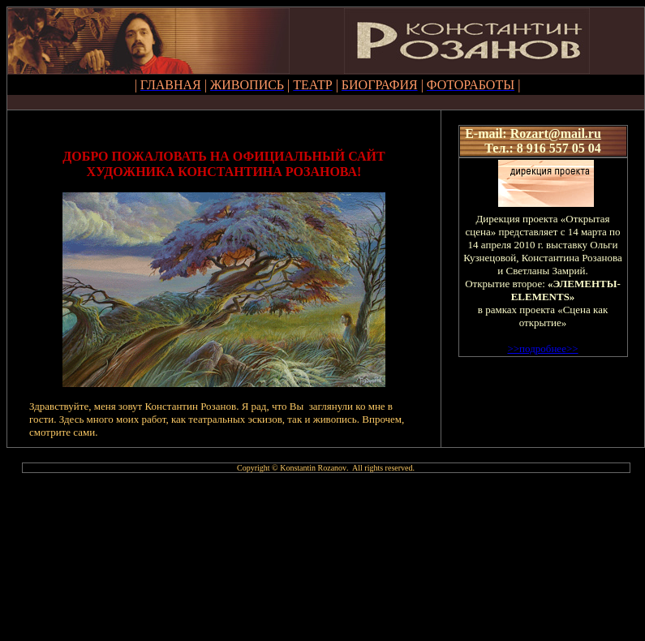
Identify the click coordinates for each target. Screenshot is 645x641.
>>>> (542, 348)
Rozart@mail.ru (555, 133)
